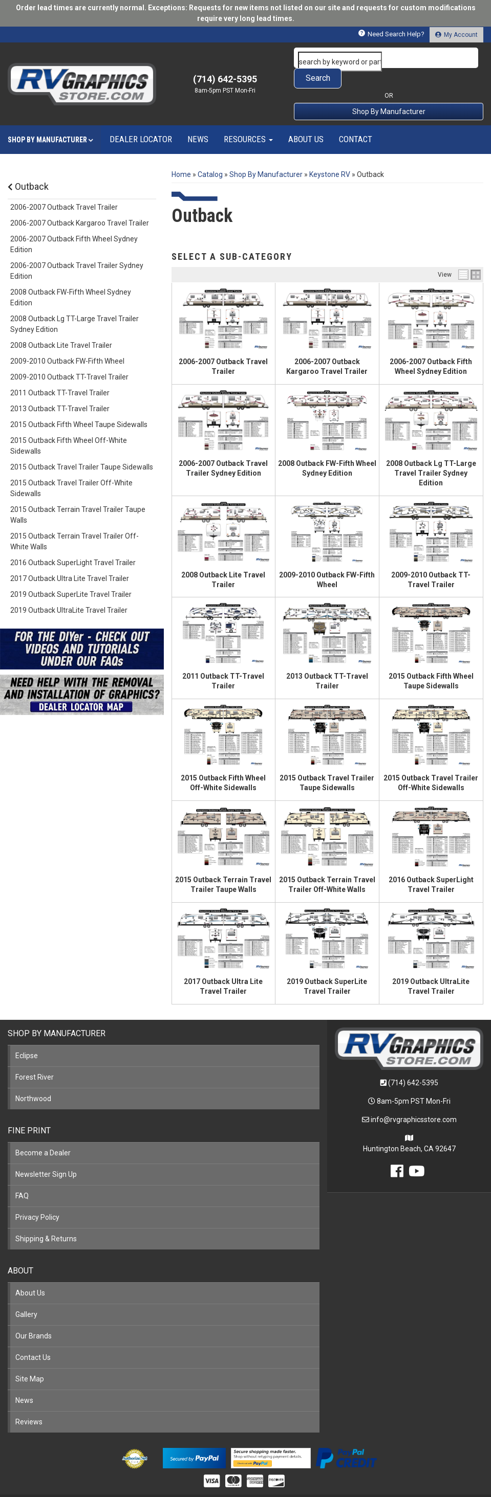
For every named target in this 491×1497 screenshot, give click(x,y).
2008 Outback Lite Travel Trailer (61, 325)
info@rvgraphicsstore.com (414, 1099)
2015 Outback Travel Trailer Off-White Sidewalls (71, 467)
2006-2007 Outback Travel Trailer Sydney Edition (76, 250)
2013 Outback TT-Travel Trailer (60, 388)
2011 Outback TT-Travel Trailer (60, 372)
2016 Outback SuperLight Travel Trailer (73, 542)
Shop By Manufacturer (388, 91)
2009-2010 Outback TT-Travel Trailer (69, 356)
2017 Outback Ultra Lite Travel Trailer (69, 558)
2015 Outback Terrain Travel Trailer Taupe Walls (77, 494)
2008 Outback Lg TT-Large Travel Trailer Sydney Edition (431, 452)
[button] (388, 58)
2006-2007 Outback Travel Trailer (64, 187)
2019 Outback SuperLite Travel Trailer (71, 574)
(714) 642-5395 (413, 1062)
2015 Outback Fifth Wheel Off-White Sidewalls (68, 425)
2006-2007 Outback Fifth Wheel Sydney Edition (74, 223)
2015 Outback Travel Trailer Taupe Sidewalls (81, 446)
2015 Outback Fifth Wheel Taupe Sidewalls (78, 404)
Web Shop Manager (324, 1485)
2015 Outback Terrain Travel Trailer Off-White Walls (74, 520)
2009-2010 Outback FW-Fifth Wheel (67, 341)
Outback (28, 166)
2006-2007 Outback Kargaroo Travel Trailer (79, 202)
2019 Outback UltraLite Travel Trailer (68, 590)
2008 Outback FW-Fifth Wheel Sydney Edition (70, 276)
